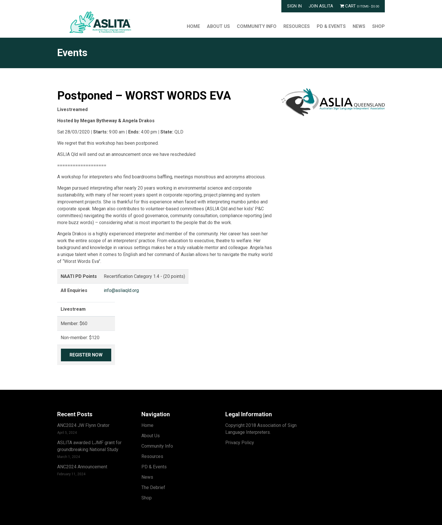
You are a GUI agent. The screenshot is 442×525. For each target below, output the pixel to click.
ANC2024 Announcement (82, 466)
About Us (218, 26)
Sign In (294, 6)
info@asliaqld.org (121, 290)
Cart (359, 6)
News (359, 26)
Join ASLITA (321, 6)
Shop (378, 26)
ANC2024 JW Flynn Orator (83, 425)
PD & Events (331, 26)
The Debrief (153, 487)
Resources (296, 26)
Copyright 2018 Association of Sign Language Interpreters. (261, 429)
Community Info (256, 26)
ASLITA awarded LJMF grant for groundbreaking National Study (89, 446)
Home (193, 26)
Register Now (86, 355)
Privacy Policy (239, 442)
